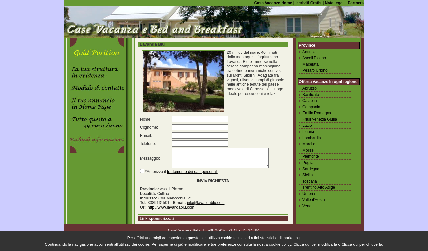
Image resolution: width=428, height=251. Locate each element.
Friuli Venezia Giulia (319, 119)
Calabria (309, 100)
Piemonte (310, 156)
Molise (308, 150)
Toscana (309, 181)
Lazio (307, 125)
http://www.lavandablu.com (171, 211)
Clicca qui (301, 244)
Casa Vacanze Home (273, 3)
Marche (308, 144)
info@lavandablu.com (206, 206)
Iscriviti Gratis (307, 3)
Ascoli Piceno (314, 58)
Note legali (334, 3)
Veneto (308, 206)
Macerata (310, 64)
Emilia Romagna (316, 113)
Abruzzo (309, 88)
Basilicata (310, 94)
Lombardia (311, 138)
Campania (311, 107)
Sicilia (307, 175)
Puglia (307, 162)
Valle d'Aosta (313, 200)
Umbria (308, 193)
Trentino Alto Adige (318, 187)
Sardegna (310, 169)
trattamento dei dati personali (192, 175)
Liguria (308, 131)
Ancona (309, 52)
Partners (356, 3)
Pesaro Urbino (315, 70)
